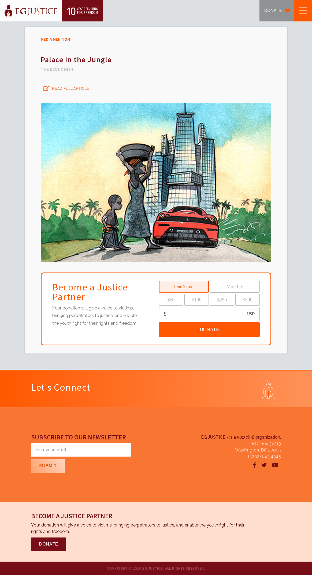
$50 (171, 300)
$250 (222, 300)
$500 (247, 300)
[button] (303, 10)
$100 (196, 300)
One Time (184, 286)
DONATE (273, 10)
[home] (51, 10)
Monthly (234, 286)
